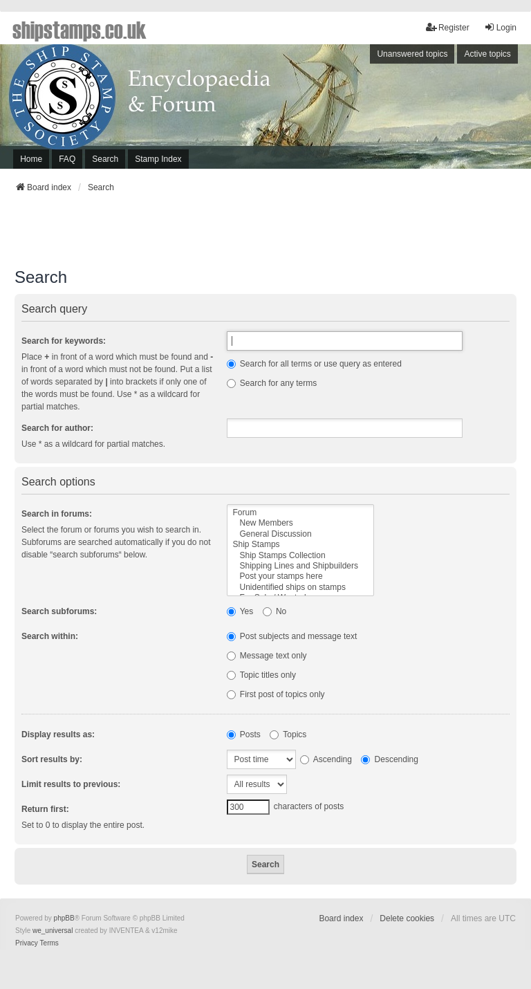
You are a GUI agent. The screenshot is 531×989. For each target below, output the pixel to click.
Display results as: (58, 734)
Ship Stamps (301, 544)
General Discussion (301, 534)
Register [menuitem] (447, 27)
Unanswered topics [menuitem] (412, 54)
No (275, 611)
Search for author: (57, 428)
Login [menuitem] (500, 27)
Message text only (267, 655)
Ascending (326, 759)
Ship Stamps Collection (301, 556)
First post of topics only (276, 694)
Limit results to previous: (70, 784)
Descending (389, 759)
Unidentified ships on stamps (301, 587)
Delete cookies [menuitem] (407, 918)
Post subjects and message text (292, 636)
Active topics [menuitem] (487, 54)
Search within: (49, 636)
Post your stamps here (301, 576)
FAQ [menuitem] (67, 159)
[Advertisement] (265, 234)
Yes (240, 611)
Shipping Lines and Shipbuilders (301, 566)
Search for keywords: (63, 341)
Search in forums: (56, 514)
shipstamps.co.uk (79, 29)
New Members (301, 523)
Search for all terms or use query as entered (314, 364)
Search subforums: (59, 611)
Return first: (45, 809)
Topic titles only (262, 675)
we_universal (52, 930)
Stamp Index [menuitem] (158, 159)
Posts (244, 734)
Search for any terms (272, 383)
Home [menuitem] (31, 159)
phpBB (64, 918)
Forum (301, 513)
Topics (288, 734)
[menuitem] (26, 943)
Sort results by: (51, 759)
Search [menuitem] (105, 159)
